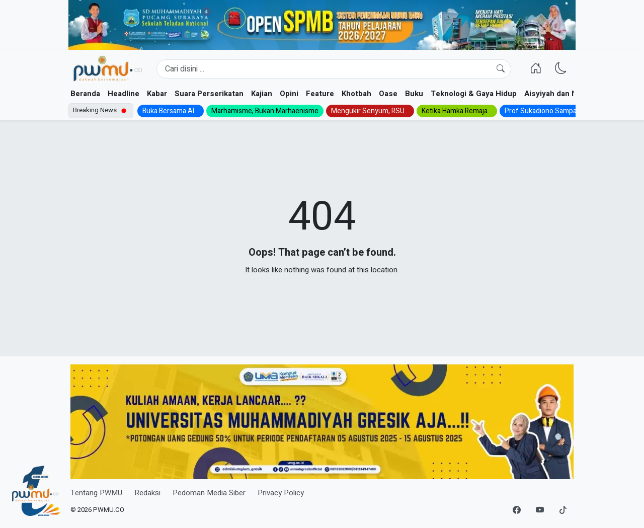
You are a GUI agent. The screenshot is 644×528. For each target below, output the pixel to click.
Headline (123, 93)
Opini (289, 93)
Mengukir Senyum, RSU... (370, 111)
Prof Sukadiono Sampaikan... (549, 111)
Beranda (85, 93)
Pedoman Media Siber (209, 492)
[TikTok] (563, 510)
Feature (320, 93)
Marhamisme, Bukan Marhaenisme (264, 111)
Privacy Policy (281, 492)
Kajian (261, 93)
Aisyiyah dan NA (553, 93)
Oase (388, 93)
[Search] (333, 69)
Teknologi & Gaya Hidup (474, 93)
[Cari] (500, 69)
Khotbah (356, 93)
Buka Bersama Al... (170, 111)
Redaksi (147, 492)
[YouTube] (539, 510)
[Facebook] (516, 510)
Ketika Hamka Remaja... (457, 111)
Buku (414, 93)
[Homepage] (107, 69)
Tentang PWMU (96, 492)
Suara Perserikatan (209, 93)
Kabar (157, 93)
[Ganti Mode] (561, 69)
